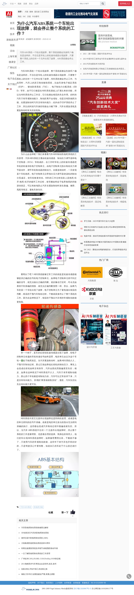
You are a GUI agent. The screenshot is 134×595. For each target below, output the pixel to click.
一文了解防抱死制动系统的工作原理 (35, 553)
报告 (12, 73)
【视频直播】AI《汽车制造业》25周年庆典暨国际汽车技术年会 (91, 142)
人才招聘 (58, 583)
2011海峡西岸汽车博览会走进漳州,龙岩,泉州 (38, 564)
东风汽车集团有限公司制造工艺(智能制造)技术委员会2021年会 (108, 69)
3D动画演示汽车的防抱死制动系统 (35, 533)
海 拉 (115, 281)
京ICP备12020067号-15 (82, 589)
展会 (31, 4)
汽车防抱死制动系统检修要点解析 (34, 528)
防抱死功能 (38, 507)
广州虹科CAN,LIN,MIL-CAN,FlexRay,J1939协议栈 (41, 559)
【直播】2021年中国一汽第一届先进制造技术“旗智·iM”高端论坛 (116, 142)
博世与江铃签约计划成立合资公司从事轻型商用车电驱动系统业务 (104, 228)
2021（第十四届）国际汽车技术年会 (97, 54)
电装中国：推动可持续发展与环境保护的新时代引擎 (104, 236)
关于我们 (12, 84)
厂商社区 (12, 67)
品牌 (36, 4)
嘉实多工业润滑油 (41, 12)
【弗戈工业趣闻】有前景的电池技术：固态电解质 (91, 202)
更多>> (83, 81)
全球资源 (67, 583)
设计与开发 (92, 347)
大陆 (26, 12)
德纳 (31, 12)
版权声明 (31, 583)
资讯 (12, 28)
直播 (25, 4)
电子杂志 (12, 78)
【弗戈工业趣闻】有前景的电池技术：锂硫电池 (116, 202)
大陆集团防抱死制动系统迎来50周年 (35, 543)
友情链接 (76, 583)
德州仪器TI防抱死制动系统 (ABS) (34, 538)
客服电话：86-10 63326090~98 (94, 583)
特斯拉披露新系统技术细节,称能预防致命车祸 (39, 548)
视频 (19, 4)
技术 (12, 34)
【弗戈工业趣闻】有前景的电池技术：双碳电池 (116, 176)
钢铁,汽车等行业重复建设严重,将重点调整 (38, 574)
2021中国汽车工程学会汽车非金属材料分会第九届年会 (104, 59)
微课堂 (12, 62)
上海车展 (12, 56)
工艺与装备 (116, 348)
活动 (12, 51)
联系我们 (49, 583)
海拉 (20, 16)
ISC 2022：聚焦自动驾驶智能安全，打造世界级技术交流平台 (105, 251)
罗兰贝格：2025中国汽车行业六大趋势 (99, 221)
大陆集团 (92, 280)
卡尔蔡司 (35, 16)
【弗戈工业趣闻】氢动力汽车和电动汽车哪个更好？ (91, 176)
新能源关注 (12, 39)
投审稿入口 (125, 3)
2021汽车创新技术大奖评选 (94, 64)
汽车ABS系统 (25, 507)
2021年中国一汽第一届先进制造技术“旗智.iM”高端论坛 (105, 74)
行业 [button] (12, 4)
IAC (24, 16)
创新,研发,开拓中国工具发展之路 (34, 569)
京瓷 (29, 16)
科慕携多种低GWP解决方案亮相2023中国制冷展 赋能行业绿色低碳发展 (105, 243)
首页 (12, 23)
